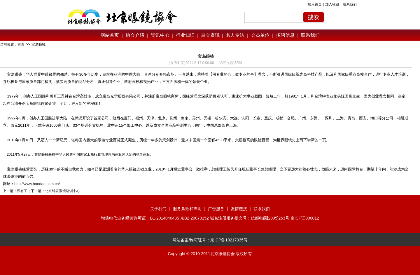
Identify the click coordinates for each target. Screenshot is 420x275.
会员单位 (260, 35)
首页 (21, 44)
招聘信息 (285, 35)
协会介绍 (134, 35)
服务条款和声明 (187, 208)
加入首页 (315, 4)
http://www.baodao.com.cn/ (37, 184)
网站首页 (109, 35)
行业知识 (185, 35)
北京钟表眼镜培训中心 (62, 191)
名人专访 (235, 35)
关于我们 (158, 208)
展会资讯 (210, 35)
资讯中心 (159, 35)
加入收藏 (332, 4)
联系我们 (350, 4)
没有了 (22, 191)
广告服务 (216, 208)
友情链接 (239, 208)
